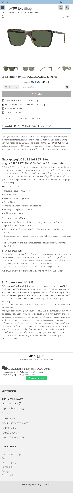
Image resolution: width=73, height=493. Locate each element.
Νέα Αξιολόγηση (36, 378)
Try (15, 118)
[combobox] (41, 87)
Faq (4, 458)
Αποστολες (24, 118)
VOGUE (23, 12)
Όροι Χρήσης (9, 462)
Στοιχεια (7, 118)
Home (5, 12)
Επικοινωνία (8, 418)
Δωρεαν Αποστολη (12, 108)
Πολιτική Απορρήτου (13, 437)
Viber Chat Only (11, 403)
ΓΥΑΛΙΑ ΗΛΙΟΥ (14, 12)
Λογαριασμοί (8, 466)
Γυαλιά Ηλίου (9, 427)
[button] (68, 38)
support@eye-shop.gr (13, 408)
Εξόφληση (36, 118)
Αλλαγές (6, 471)
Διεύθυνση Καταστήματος (15, 423)
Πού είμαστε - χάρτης (13, 454)
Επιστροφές (8, 475)
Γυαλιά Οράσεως (11, 432)
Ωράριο (6, 413)
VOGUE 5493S (33, 12)
